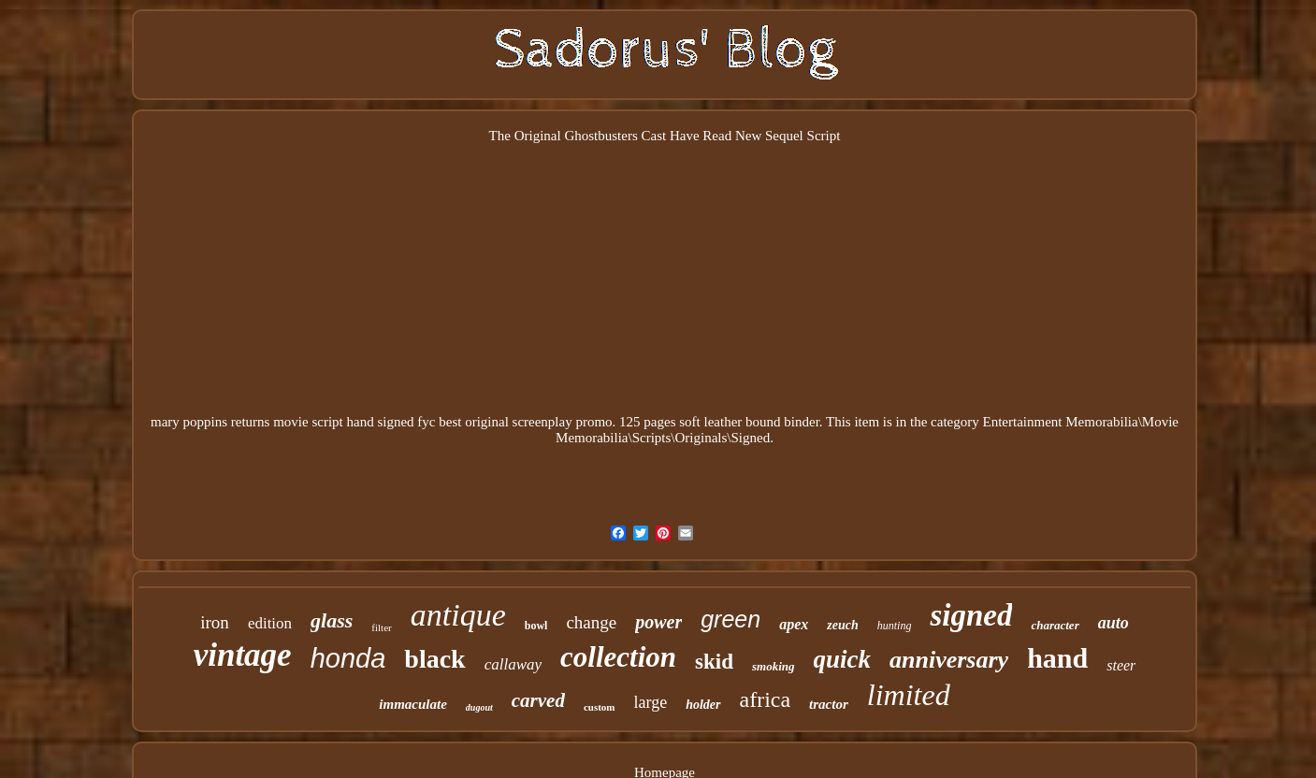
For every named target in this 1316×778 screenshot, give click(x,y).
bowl (536, 625)
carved (538, 700)
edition (270, 623)
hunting (894, 625)
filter (381, 627)
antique (458, 615)
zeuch (842, 625)
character (1054, 625)
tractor (828, 704)
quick (843, 659)
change (591, 622)
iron (214, 622)
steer (1120, 665)
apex (793, 624)
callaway (513, 664)
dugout (479, 707)
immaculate (413, 704)
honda (348, 658)
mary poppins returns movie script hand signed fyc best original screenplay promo (382, 421)
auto (1113, 622)
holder (703, 705)
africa (765, 699)
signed (971, 615)
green (730, 619)
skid (714, 661)
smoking (773, 666)
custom (599, 707)
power (658, 622)
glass (332, 620)
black (434, 658)
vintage (243, 655)
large (651, 702)
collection (618, 657)
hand (1057, 657)
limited (908, 695)
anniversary (948, 659)
